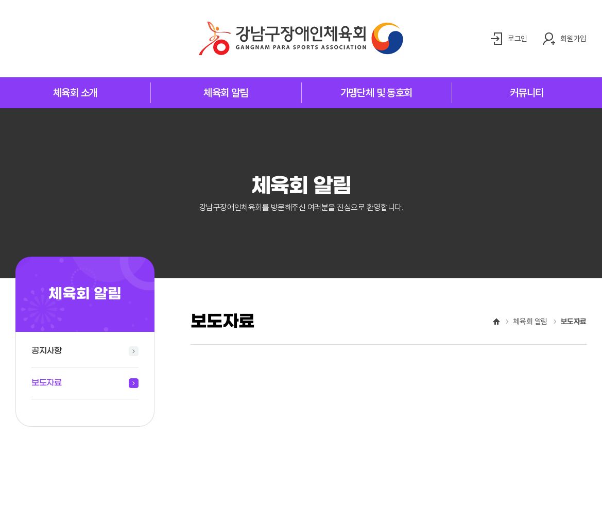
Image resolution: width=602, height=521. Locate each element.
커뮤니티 (527, 93)
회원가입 (572, 38)
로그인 (514, 38)
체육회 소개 (75, 93)
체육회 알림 (225, 93)
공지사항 (46, 351)
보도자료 (46, 383)
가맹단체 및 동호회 (376, 93)
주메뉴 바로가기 (0, 0)
